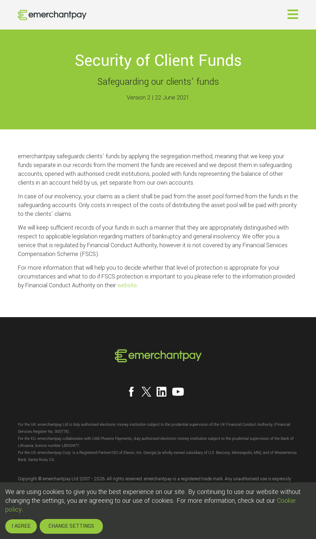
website (127, 285)
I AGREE (21, 526)
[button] (293, 14)
